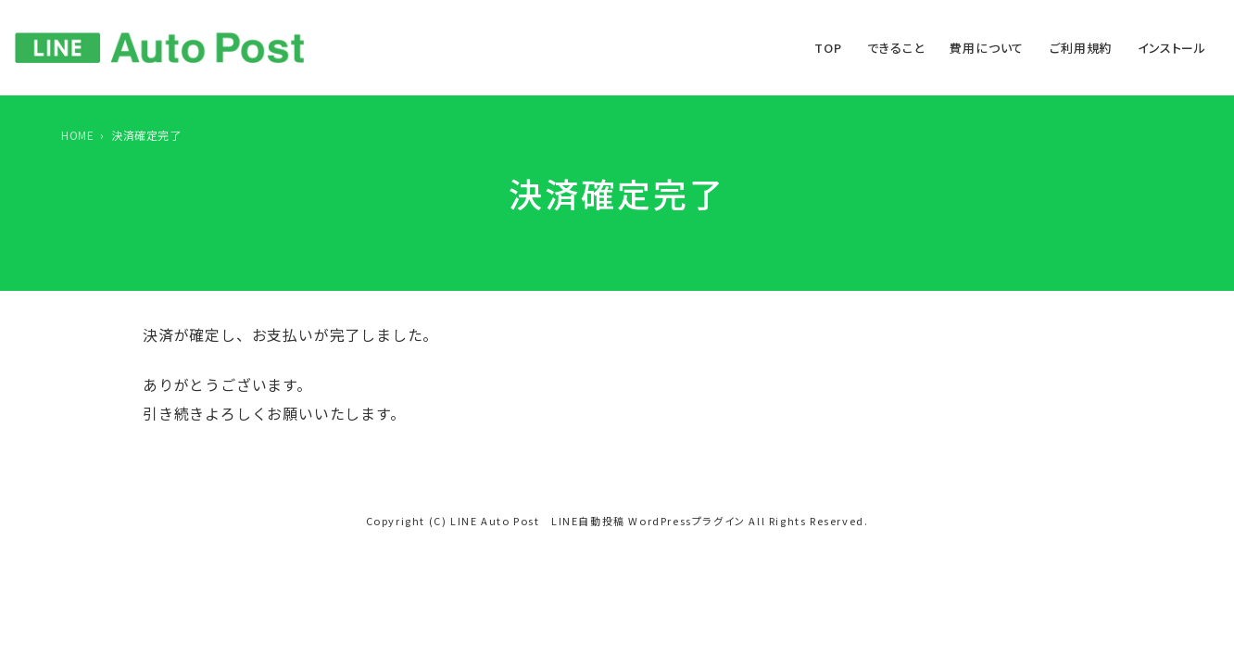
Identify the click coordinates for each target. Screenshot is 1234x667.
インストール (1172, 48)
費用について (987, 48)
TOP (827, 48)
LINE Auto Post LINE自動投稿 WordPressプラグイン (598, 520)
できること (895, 48)
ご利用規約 (1081, 48)
